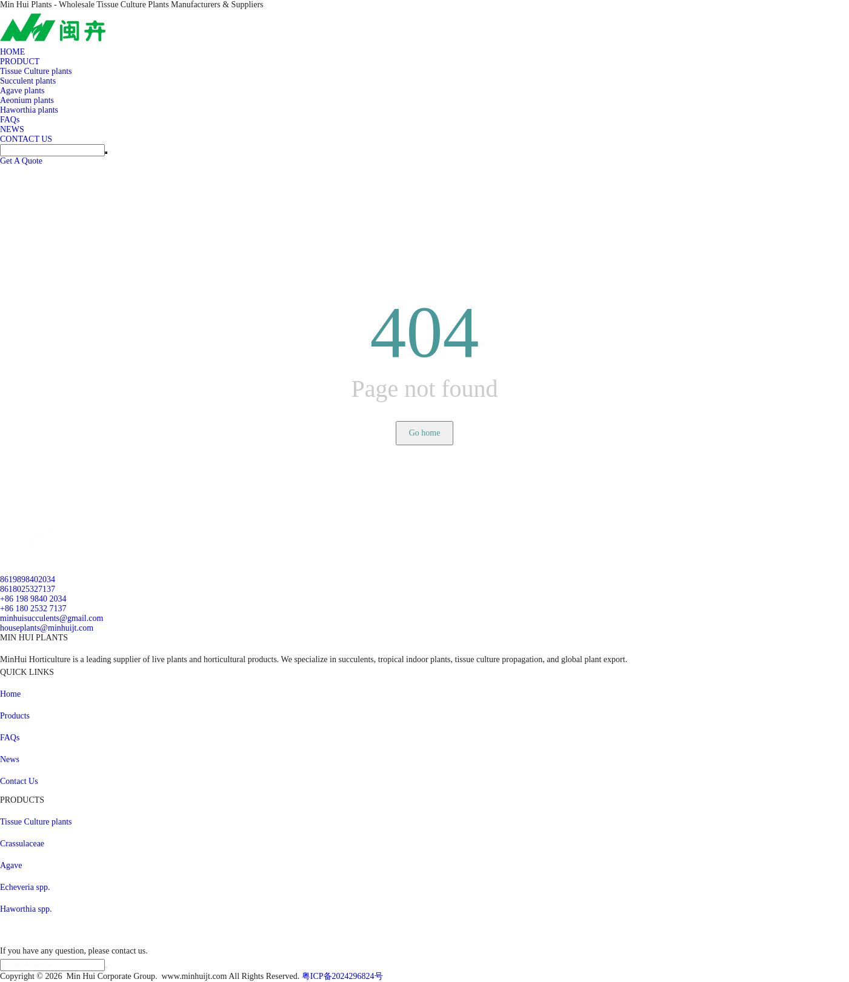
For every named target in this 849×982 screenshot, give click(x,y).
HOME (12, 51)
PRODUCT (19, 61)
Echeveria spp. (25, 887)
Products (15, 715)
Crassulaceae (22, 843)
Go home (425, 432)
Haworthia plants (29, 109)
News (9, 759)
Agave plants (22, 90)
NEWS (12, 129)
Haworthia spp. (26, 909)
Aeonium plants (27, 100)
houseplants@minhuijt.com (46, 627)
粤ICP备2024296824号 (342, 976)
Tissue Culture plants (36, 71)
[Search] (52, 150)
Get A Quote (21, 160)
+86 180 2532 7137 (33, 608)
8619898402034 (27, 579)
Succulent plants (28, 80)
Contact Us (19, 781)
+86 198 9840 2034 (33, 598)
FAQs (9, 119)
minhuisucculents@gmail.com (51, 618)
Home (10, 693)
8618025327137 (27, 589)
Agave (11, 865)
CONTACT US (26, 139)
